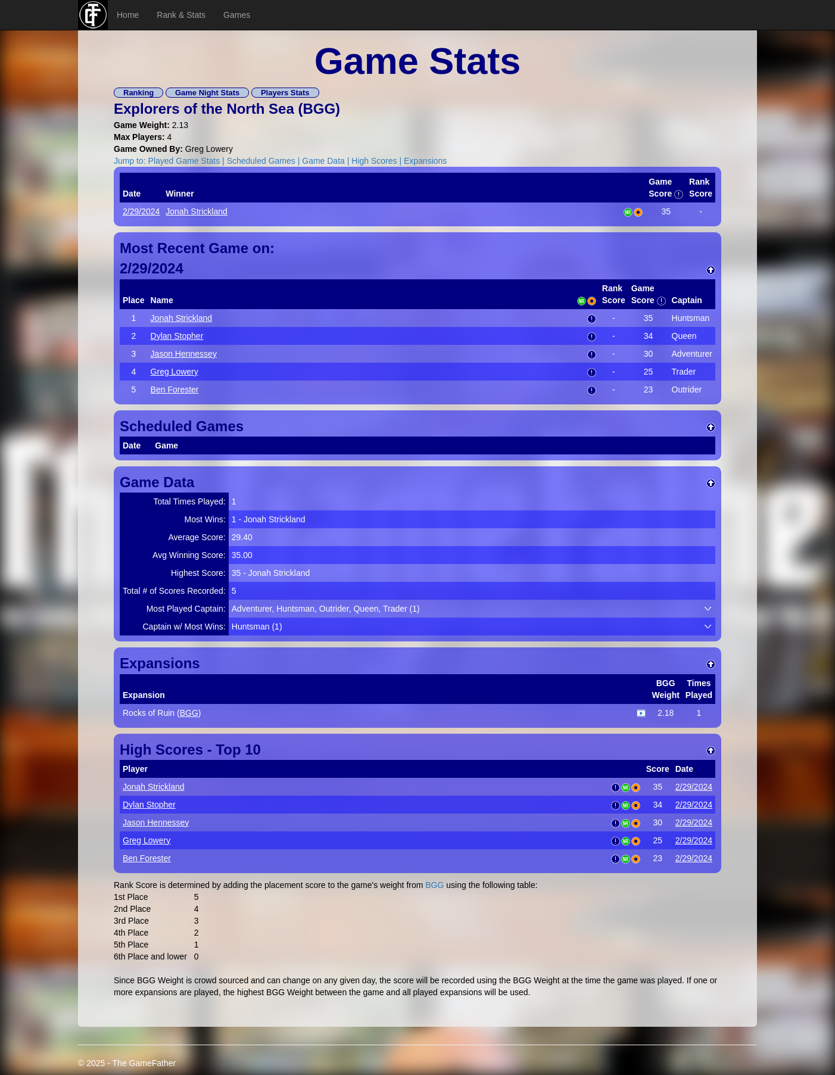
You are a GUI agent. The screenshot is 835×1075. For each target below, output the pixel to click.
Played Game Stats (184, 161)
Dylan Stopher (177, 336)
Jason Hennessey (184, 354)
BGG (319, 109)
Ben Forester (175, 389)
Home (128, 15)
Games (236, 15)
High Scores (374, 161)
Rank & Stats (181, 15)
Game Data (323, 161)
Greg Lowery (174, 371)
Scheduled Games (261, 161)
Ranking (138, 92)
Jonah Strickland (197, 211)
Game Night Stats (207, 92)
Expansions (425, 161)
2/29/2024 (141, 211)
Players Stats (285, 92)
